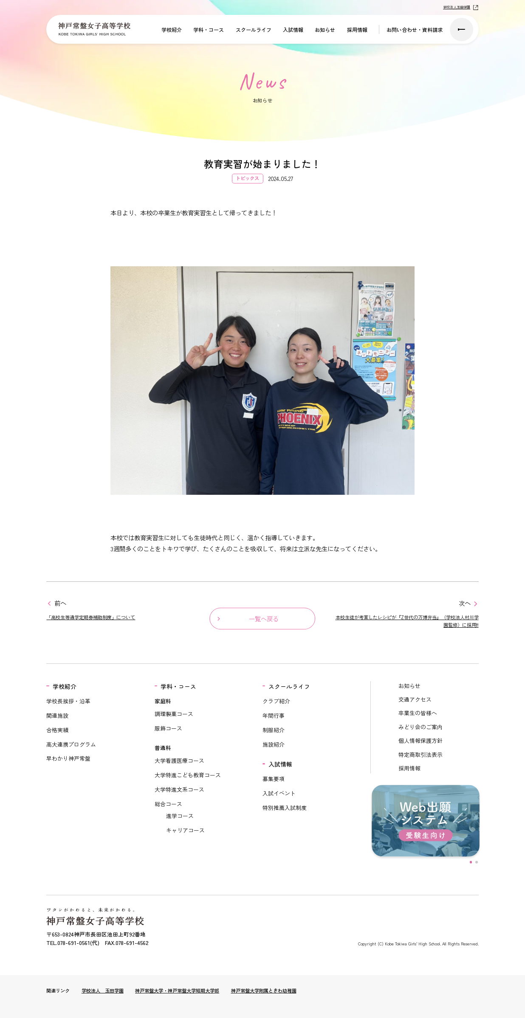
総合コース (168, 804)
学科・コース (208, 29)
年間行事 (273, 715)
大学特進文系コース (179, 789)
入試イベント (279, 793)
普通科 (163, 748)
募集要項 (273, 779)
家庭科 (163, 701)
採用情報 (357, 29)
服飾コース (168, 728)
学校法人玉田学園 (456, 7)
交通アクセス (415, 699)
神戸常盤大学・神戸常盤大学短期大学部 (177, 990)
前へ (60, 602)
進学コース (180, 816)
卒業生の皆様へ (417, 713)
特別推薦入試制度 (284, 808)
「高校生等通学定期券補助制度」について (90, 617)
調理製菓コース (174, 714)
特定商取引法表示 (420, 754)
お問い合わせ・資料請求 (415, 29)
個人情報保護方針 (420, 740)
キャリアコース (185, 830)
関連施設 (57, 715)
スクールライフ (253, 29)
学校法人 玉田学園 (103, 990)
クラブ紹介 (276, 701)
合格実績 (57, 730)
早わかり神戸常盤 (68, 758)
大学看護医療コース (179, 760)
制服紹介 (273, 730)
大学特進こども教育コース (188, 775)
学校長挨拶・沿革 (68, 701)
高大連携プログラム (71, 744)
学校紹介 (171, 29)
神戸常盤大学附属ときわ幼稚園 (263, 990)
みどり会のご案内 (420, 727)
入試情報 (293, 29)
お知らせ (325, 29)
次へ (465, 602)
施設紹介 (273, 744)
